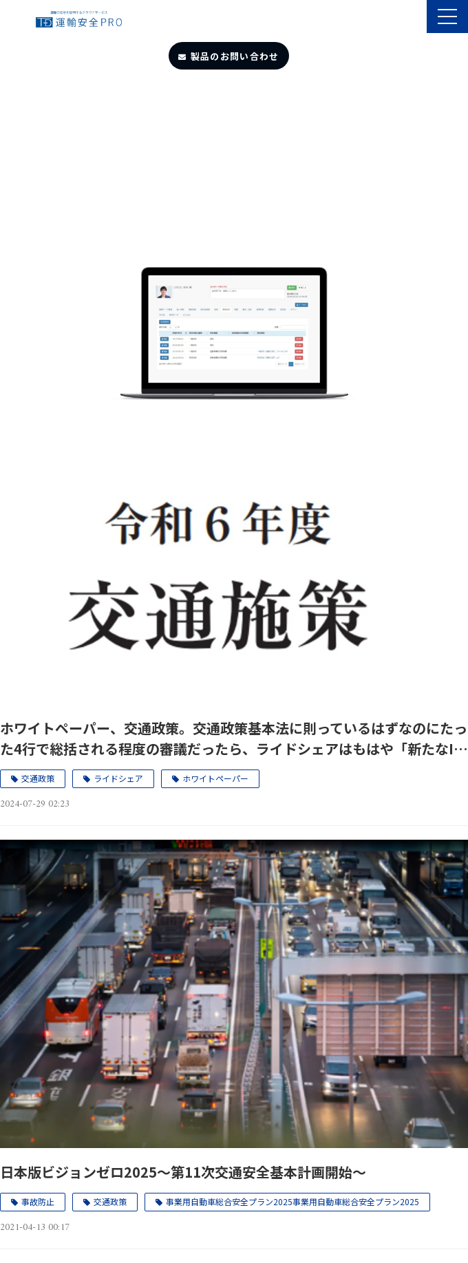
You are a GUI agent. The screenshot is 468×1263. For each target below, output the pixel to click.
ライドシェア (118, 778)
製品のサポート (415, 17)
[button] (447, 16)
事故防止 (37, 1201)
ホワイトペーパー (215, 778)
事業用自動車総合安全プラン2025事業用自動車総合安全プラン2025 (292, 1201)
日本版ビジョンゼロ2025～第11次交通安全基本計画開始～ (183, 1172)
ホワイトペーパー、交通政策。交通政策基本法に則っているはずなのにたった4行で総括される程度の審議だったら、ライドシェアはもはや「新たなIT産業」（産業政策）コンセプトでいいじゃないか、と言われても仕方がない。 (233, 738)
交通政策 (37, 778)
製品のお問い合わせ (235, 56)
